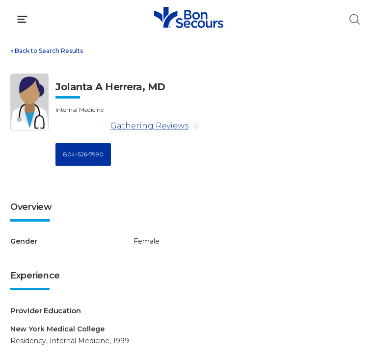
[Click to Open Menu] (22, 19)
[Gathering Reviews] (81, 126)
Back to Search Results (46, 50)
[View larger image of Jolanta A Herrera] (29, 102)
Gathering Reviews (121, 126)
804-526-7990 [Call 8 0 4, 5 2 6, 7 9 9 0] (83, 154)
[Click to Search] (354, 19)
